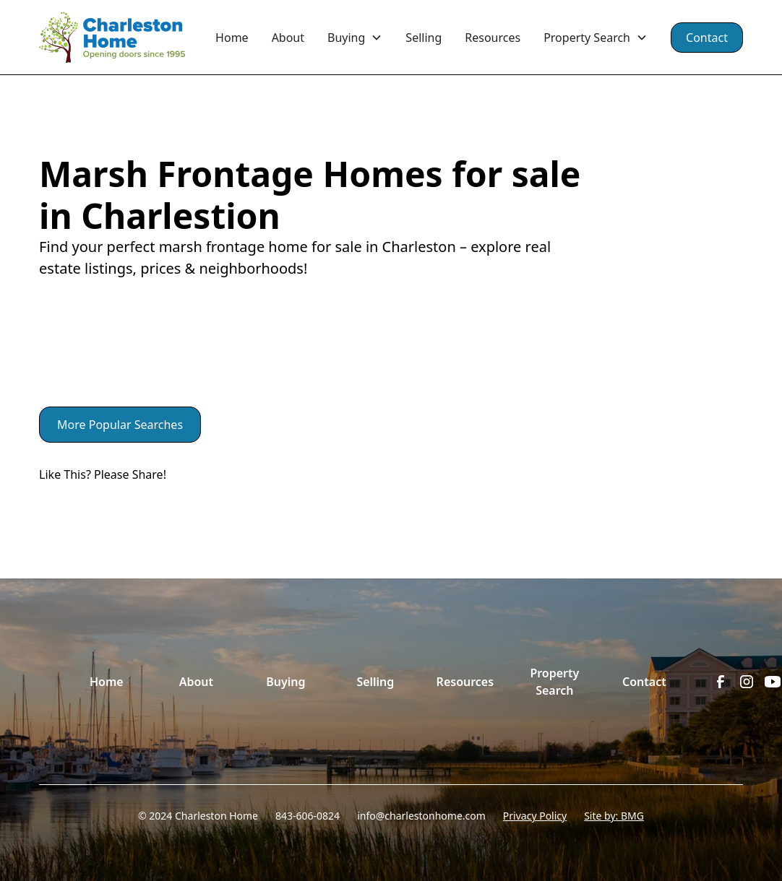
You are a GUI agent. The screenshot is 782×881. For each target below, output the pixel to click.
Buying (285, 682)
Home (232, 37)
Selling (423, 37)
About (288, 37)
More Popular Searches (120, 425)
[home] (121, 37)
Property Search (554, 681)
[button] (355, 37)
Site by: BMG (614, 816)
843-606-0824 (307, 816)
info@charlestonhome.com (421, 816)
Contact (707, 37)
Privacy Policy (535, 816)
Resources (492, 37)
